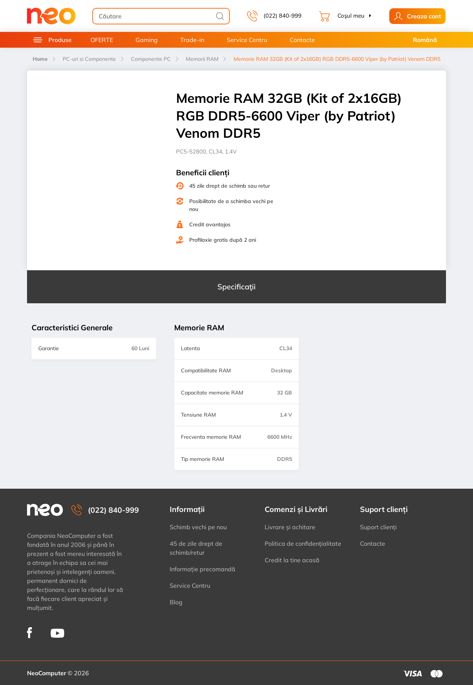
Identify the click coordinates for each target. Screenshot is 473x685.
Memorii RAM (202, 59)
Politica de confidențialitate (303, 543)
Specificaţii (236, 286)
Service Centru (247, 40)
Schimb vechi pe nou (198, 527)
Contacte (302, 40)
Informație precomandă (202, 569)
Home (40, 59)
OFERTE (101, 40)
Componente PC (151, 59)
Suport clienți (378, 527)
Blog (176, 602)
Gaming (147, 40)
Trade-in (192, 40)
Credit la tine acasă (292, 560)
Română (425, 40)
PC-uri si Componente (89, 59)
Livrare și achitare (290, 527)
